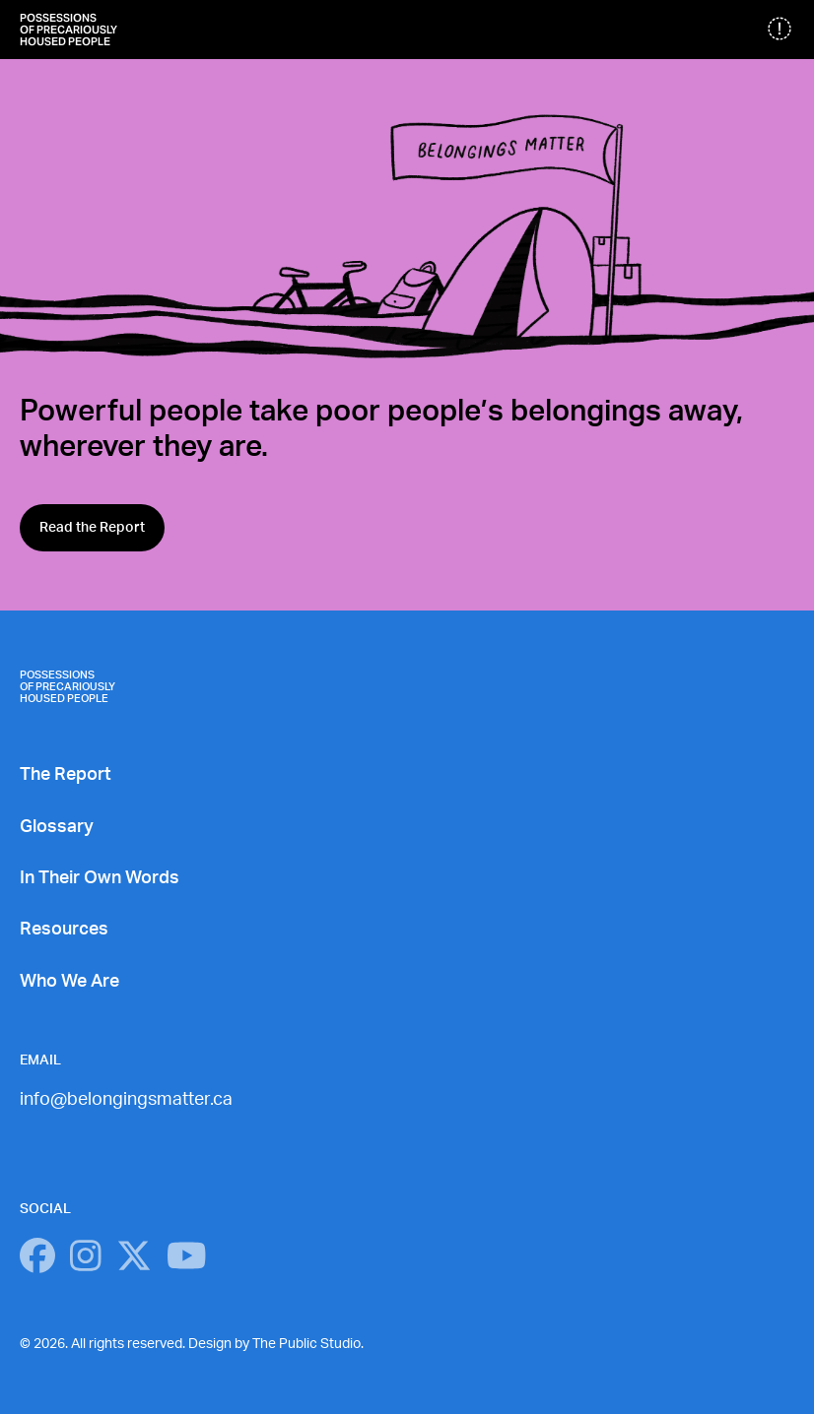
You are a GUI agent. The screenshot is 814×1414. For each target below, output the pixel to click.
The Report (65, 775)
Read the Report (92, 528)
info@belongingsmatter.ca (126, 1100)
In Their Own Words (99, 878)
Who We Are (69, 982)
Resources (64, 929)
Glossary (57, 827)
